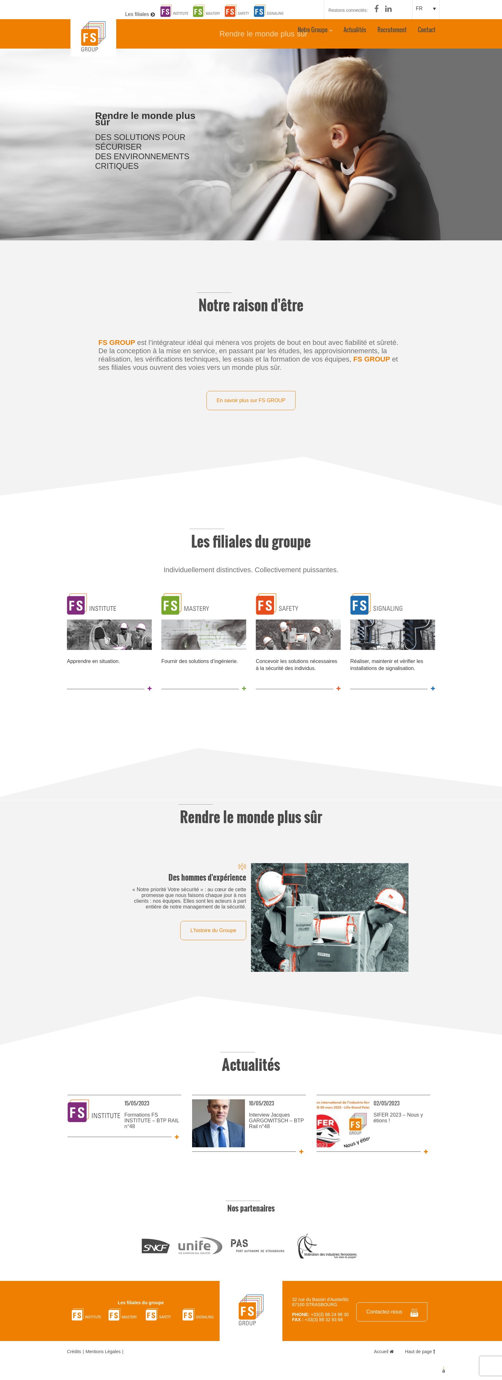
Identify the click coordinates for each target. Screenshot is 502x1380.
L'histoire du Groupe (213, 929)
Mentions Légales (103, 1350)
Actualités (354, 32)
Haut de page (420, 1350)
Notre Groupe (313, 32)
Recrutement (391, 32)
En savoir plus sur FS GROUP (250, 399)
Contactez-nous (384, 1311)
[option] (251, 144)
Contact (426, 32)
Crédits (74, 1350)
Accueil (384, 1350)
